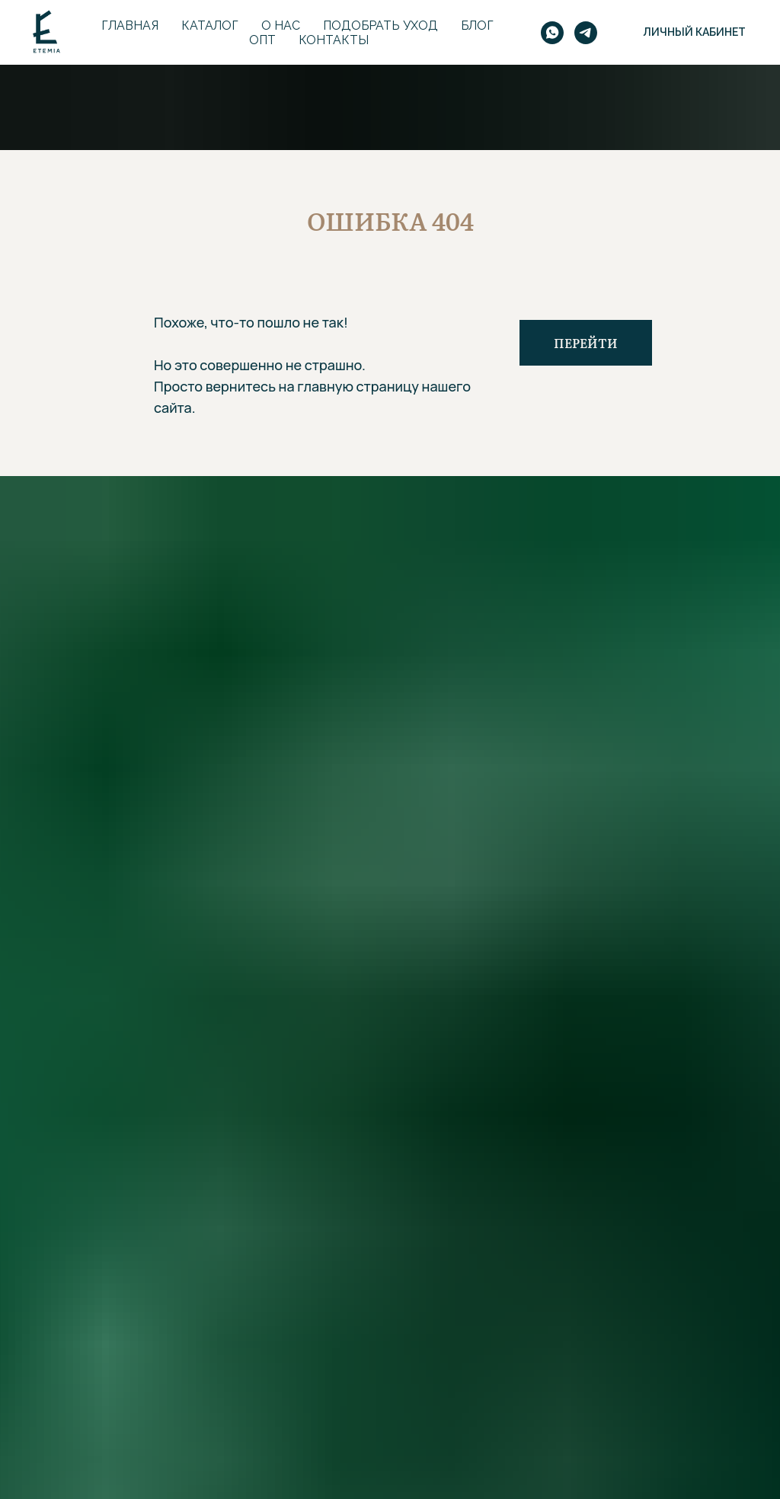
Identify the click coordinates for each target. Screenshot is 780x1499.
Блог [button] (477, 25)
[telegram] (585, 32)
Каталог (209, 25)
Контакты (334, 40)
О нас (280, 25)
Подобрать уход (380, 25)
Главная (129, 25)
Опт (262, 40)
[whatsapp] (552, 32)
